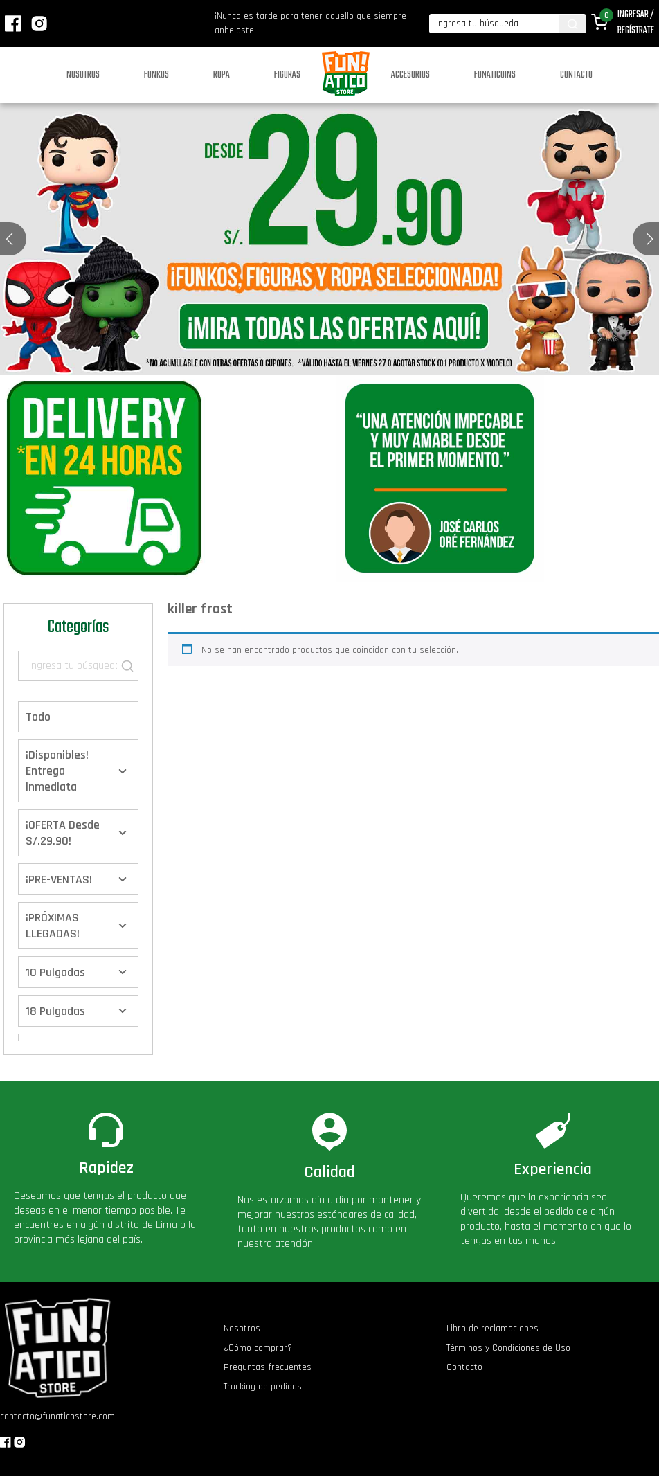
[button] (649, 239)
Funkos (156, 75)
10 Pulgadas (55, 972)
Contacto (576, 75)
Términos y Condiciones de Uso (508, 1348)
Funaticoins (495, 75)
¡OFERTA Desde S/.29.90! (63, 833)
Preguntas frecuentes (268, 1367)
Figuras (287, 75)
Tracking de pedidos (263, 1386)
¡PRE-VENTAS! (59, 880)
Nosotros (83, 75)
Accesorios (410, 75)
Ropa (221, 75)
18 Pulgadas (55, 1011)
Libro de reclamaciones (492, 1328)
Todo (38, 717)
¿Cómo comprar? (258, 1348)
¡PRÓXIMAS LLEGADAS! (53, 926)
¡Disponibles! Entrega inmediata (57, 771)
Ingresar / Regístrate (635, 23)
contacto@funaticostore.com (57, 1416)
